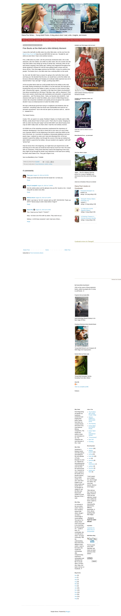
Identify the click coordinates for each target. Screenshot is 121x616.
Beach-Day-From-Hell (29, 54)
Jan (76, 588)
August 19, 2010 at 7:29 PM (45, 185)
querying (91, 460)
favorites (91, 468)
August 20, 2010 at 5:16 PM (43, 197)
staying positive (91, 451)
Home (24, 40)
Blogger (68, 611)
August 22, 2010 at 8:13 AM (43, 209)
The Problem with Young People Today (92, 413)
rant (90, 458)
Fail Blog (91, 441)
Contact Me (38, 40)
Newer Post (26, 250)
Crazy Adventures (39, 164)
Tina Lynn (30, 175)
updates (91, 466)
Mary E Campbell (32, 185)
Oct (76, 577)
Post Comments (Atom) (36, 253)
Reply (28, 180)
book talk (91, 456)
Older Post (67, 250)
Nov (76, 575)
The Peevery (92, 423)
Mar (76, 583)
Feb (76, 586)
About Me (30, 40)
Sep (76, 579)
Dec (76, 590)
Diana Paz (30, 209)
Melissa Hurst (31, 197)
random (46, 164)
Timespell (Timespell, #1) (87, 191)
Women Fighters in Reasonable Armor (92, 419)
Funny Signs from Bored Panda (92, 427)
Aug (76, 581)
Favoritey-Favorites (63, 40)
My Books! (46, 40)
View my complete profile (81, 386)
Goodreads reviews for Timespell (84, 241)
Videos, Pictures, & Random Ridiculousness (81, 40)
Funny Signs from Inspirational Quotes (92, 433)
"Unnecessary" (93, 437)
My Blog (53, 40)
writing (50, 164)
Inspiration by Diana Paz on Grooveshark (91, 529)
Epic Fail (91, 439)
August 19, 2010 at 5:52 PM (41, 175)
